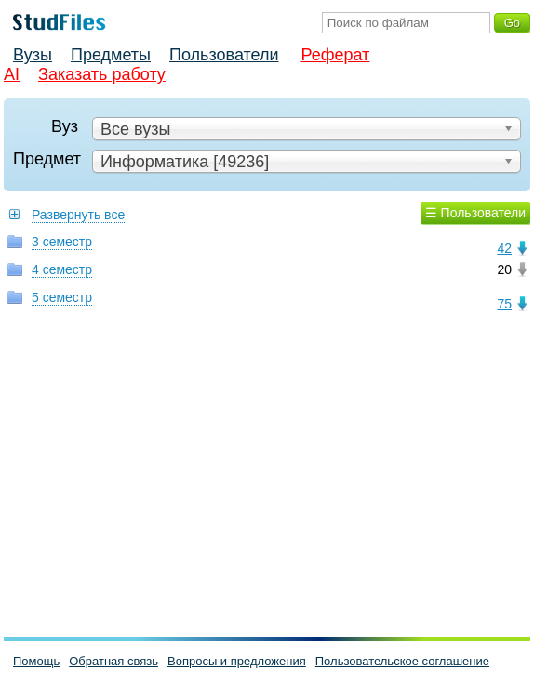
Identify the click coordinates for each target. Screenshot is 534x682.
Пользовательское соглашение (402, 661)
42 (504, 248)
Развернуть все (78, 214)
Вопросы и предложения (236, 661)
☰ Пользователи (475, 212)
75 (504, 303)
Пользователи (223, 55)
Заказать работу (102, 74)
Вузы (32, 55)
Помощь (36, 661)
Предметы (111, 55)
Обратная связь (113, 661)
